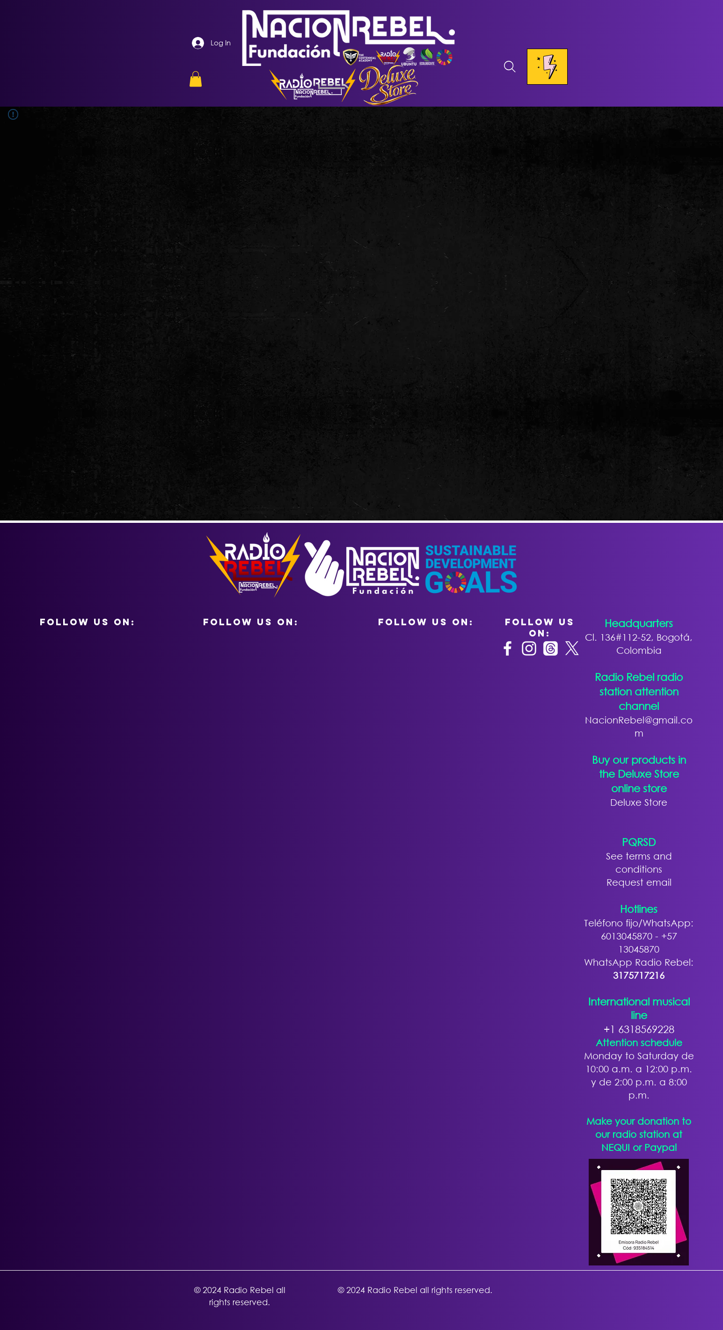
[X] (572, 648)
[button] (195, 79)
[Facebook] (507, 648)
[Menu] (547, 67)
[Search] (510, 66)
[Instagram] (529, 648)
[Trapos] (550, 648)
